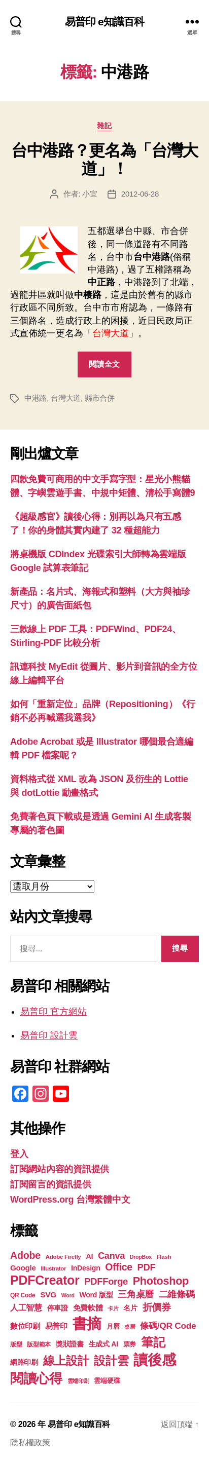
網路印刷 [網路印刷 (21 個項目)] (24, 1362)
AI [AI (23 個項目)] (89, 1256)
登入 (19, 1154)
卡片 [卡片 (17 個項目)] (113, 1308)
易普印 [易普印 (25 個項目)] (56, 1326)
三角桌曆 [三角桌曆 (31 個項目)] (136, 1294)
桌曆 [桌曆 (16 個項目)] (129, 1327)
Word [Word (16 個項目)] (68, 1295)
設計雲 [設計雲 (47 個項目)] (111, 1360)
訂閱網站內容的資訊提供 (59, 1169)
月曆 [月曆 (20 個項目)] (113, 1326)
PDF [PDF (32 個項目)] (146, 1267)
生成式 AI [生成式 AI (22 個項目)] (103, 1344)
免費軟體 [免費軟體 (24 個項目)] (88, 1307)
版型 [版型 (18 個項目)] (16, 1344)
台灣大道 (66, 398)
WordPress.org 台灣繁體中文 (70, 1200)
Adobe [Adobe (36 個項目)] (25, 1255)
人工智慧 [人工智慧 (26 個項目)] (26, 1307)
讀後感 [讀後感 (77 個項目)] (154, 1360)
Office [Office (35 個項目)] (118, 1267)
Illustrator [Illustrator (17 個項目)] (53, 1268)
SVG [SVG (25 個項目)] (48, 1294)
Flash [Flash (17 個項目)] (164, 1257)
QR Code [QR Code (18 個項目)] (22, 1295)
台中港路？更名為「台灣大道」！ (104, 159)
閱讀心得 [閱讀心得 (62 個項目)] (36, 1378)
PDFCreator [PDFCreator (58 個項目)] (44, 1280)
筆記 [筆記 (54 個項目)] (153, 1342)
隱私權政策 (30, 1442)
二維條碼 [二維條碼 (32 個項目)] (177, 1294)
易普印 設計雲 (49, 1035)
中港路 (35, 398)
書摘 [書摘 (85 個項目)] (87, 1323)
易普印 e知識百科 (105, 21)
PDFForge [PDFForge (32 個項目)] (106, 1281)
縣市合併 (100, 398)
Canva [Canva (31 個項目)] (111, 1256)
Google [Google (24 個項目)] (23, 1267)
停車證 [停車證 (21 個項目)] (57, 1308)
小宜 (89, 193)
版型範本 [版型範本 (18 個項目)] (39, 1344)
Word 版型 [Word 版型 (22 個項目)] (96, 1295)
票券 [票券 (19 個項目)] (129, 1344)
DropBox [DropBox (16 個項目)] (141, 1257)
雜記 (104, 126)
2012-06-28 (140, 193)
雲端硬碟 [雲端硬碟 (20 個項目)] (107, 1380)
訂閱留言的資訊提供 (50, 1184)
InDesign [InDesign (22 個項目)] (85, 1268)
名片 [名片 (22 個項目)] (130, 1308)
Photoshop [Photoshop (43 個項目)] (161, 1281)
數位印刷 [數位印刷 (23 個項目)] (25, 1326)
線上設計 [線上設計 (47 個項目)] (66, 1360)
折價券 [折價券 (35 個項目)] (157, 1307)
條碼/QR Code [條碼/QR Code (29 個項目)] (168, 1326)
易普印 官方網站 (53, 1012)
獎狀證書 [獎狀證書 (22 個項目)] (70, 1344)
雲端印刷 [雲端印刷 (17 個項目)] (78, 1381)
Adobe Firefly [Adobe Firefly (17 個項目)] (63, 1257)
